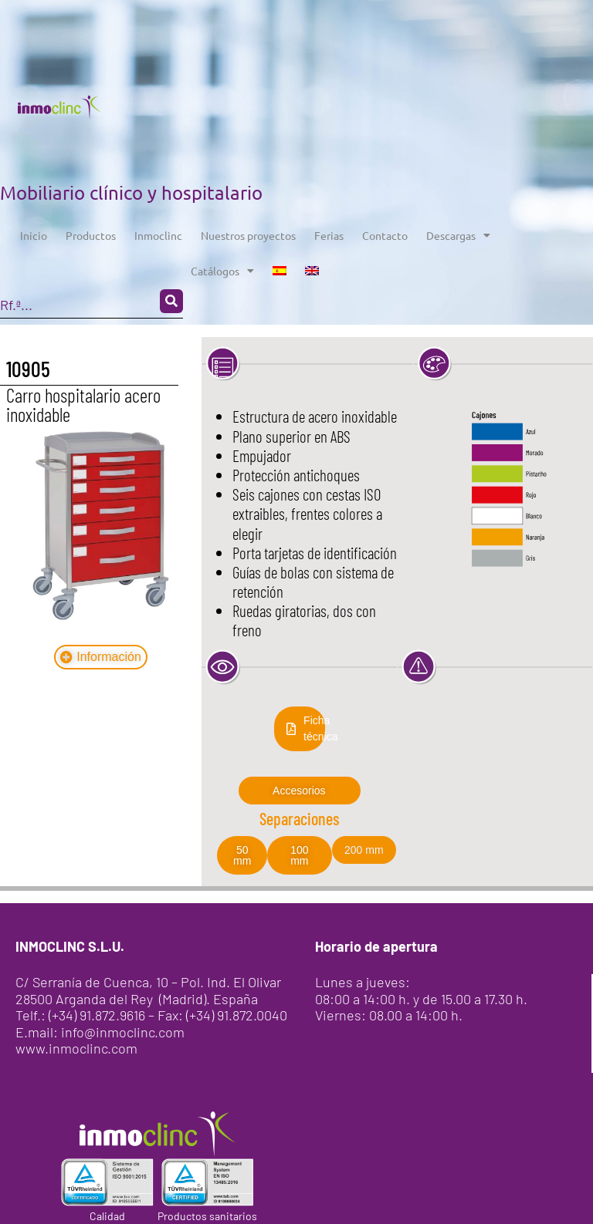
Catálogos (222, 271)
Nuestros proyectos (248, 235)
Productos (91, 235)
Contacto (385, 235)
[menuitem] (279, 270)
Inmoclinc (158, 235)
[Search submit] (171, 301)
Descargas (458, 235)
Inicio (33, 235)
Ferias (329, 235)
